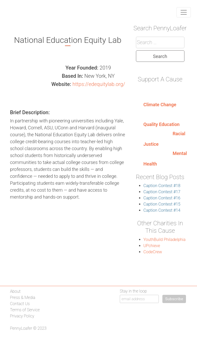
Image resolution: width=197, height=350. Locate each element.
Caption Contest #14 (161, 210)
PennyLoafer (21, 328)
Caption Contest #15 (161, 204)
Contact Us (20, 303)
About (15, 291)
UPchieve (151, 245)
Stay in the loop (133, 291)
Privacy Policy (22, 316)
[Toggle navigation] (183, 12)
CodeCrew (152, 251)
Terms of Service (25, 309)
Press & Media (22, 297)
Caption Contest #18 (161, 185)
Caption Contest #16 (161, 198)
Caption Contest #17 (161, 191)
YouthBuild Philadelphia (164, 239)
